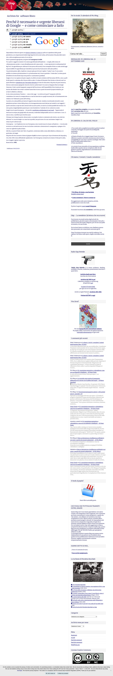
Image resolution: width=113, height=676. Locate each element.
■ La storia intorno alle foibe (78, 597)
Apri (72, 109)
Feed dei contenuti (76, 640)
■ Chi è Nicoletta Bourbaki (78, 584)
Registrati (74, 635)
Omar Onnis (73, 406)
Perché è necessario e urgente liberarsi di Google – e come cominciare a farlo (35, 23)
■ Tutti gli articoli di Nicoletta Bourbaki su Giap (84, 607)
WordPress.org (75, 645)
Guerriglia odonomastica (84, 332)
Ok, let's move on (50, 673)
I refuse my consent (63, 673)
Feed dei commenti (76, 642)
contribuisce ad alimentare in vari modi (43, 110)
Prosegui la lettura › (62, 144)
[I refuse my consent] (111, 670)
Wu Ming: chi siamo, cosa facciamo (83, 192)
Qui (72, 111)
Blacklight (19, 670)
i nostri (88, 206)
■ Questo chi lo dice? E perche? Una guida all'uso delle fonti (87, 603)
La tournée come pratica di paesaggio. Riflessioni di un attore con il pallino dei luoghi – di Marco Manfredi (87, 380)
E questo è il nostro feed (88, 286)
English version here (77, 194)
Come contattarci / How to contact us (83, 197)
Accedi (73, 637)
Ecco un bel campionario (79, 553)
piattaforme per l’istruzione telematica (26, 82)
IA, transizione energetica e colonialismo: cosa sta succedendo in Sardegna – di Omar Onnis (87, 423)
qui (92, 283)
